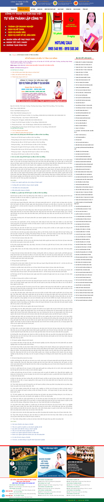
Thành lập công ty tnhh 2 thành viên (83, 69)
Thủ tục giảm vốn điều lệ (80, 123)
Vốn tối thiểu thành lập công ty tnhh (83, 189)
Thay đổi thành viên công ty (81, 110)
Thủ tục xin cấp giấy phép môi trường (83, 282)
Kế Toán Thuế (77, 139)
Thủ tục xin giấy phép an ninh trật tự (83, 272)
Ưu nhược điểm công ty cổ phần (82, 231)
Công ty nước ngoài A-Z (80, 134)
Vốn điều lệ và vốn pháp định (81, 151)
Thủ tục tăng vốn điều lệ (80, 120)
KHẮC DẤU (39, 9)
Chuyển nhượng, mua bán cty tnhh (82, 208)
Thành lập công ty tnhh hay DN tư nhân (84, 197)
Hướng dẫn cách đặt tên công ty (82, 169)
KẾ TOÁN (33, 9)
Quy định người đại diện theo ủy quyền (83, 176)
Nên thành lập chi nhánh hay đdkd (82, 262)
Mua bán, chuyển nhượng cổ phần (82, 254)
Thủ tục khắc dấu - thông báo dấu (82, 92)
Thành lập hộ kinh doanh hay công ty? (83, 199)
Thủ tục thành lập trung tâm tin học (83, 290)
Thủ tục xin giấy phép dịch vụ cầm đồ (83, 300)
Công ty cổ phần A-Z (79, 128)
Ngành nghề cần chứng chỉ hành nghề (83, 164)
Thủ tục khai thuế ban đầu (80, 95)
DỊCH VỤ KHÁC (77, 9)
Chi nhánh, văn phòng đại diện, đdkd (83, 259)
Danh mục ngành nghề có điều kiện (82, 161)
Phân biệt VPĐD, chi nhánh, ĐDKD (82, 269)
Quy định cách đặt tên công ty (82, 154)
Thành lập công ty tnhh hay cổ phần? (83, 192)
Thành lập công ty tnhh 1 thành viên (83, 67)
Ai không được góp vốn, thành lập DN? (83, 179)
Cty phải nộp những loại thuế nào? (82, 216)
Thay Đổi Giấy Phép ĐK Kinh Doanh (82, 100)
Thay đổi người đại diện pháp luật (82, 206)
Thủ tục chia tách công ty (81, 211)
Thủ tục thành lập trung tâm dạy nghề (83, 295)
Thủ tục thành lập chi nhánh (81, 82)
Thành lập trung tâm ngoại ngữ (82, 287)
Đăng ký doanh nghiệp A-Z (80, 125)
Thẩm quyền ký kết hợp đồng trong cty (83, 187)
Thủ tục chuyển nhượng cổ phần (82, 249)
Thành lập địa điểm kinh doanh (81, 87)
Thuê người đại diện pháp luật (81, 184)
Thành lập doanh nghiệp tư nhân (82, 77)
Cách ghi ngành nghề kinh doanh (82, 156)
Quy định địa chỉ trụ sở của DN (81, 224)
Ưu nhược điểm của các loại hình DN (83, 174)
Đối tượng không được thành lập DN (83, 171)
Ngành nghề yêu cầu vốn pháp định (82, 166)
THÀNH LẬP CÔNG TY (24, 9)
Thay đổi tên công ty (79, 102)
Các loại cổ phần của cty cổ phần (82, 236)
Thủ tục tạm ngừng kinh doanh (82, 226)
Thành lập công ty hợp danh (81, 74)
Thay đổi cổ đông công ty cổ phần (82, 244)
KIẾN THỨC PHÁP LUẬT (50, 9)
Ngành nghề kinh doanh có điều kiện (83, 159)
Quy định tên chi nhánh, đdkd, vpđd (83, 264)
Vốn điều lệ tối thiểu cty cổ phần (82, 229)
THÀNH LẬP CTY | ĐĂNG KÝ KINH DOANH (83, 62)
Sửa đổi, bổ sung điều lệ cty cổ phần (83, 252)
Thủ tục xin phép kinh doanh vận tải (83, 297)
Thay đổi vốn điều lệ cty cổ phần (82, 241)
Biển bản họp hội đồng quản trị (82, 239)
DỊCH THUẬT (61, 9)
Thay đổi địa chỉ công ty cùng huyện (83, 105)
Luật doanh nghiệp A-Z (80, 137)
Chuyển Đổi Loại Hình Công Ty (81, 115)
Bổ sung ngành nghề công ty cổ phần (83, 257)
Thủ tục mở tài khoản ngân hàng (82, 97)
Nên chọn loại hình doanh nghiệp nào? (83, 194)
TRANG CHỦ (13, 9)
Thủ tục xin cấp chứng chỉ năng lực (83, 267)
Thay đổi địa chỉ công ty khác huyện (83, 107)
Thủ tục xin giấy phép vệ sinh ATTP (82, 277)
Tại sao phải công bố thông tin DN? (82, 221)
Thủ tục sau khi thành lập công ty (82, 90)
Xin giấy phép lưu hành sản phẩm (82, 285)
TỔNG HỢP (85, 9)
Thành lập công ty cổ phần (81, 72)
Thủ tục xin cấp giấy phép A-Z (81, 142)
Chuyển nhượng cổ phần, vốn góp (82, 219)
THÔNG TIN (68, 9)
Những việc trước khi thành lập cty (83, 64)
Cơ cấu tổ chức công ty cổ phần (82, 234)
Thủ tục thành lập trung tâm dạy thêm (83, 292)
